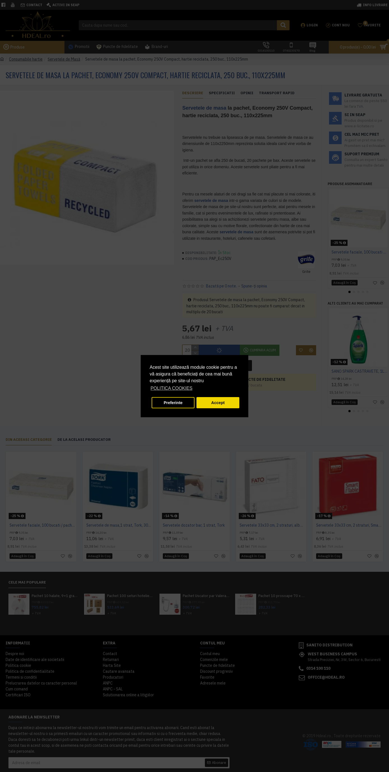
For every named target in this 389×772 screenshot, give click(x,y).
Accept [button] (218, 402)
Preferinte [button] (173, 402)
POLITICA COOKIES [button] (171, 388)
